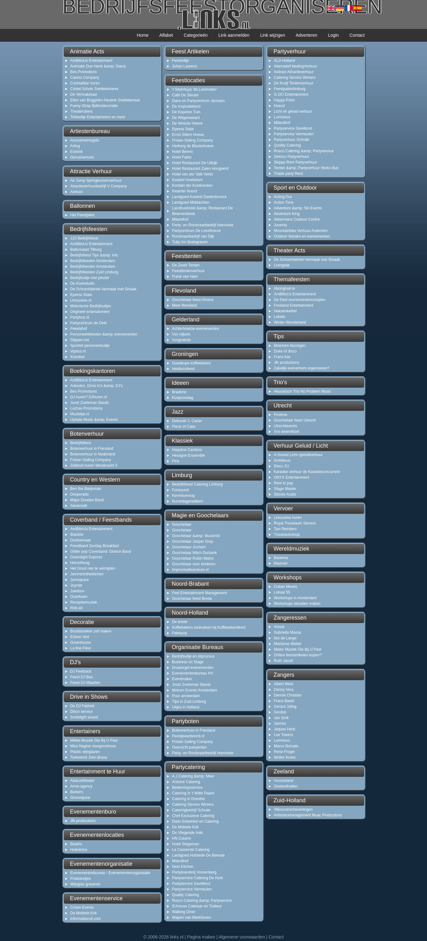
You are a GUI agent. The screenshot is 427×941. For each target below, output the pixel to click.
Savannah (78, 505)
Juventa (280, 225)
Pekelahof (78, 328)
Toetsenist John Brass (88, 757)
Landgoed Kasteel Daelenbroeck (199, 197)
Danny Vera (284, 689)
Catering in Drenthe (188, 799)
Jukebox (77, 591)
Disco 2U (281, 466)
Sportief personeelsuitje (90, 345)
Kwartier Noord (184, 191)
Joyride (76, 585)
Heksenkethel (285, 311)
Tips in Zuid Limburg (189, 701)
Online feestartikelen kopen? (298, 655)
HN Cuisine (181, 838)
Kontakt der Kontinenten (192, 185)
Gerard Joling (285, 706)
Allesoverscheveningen (293, 809)
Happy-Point (284, 100)
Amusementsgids (84, 140)
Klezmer (281, 563)
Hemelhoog (80, 563)
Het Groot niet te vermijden (92, 568)
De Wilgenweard (186, 118)
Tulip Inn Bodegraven (190, 242)
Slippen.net (79, 340)
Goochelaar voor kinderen (194, 564)
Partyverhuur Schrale (291, 139)
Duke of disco (285, 351)
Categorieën (196, 35)
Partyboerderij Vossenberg (194, 872)
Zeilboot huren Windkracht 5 (94, 465)
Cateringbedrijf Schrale (191, 810)
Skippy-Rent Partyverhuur (295, 162)
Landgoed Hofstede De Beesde (198, 855)
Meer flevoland (184, 305)
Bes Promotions (83, 72)
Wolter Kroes (285, 757)
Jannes (280, 723)
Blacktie (77, 534)
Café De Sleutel (185, 95)
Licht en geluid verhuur (293, 111)
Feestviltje (180, 60)
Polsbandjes (80, 878)
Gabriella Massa (287, 632)
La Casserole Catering (191, 849)
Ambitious (282, 460)
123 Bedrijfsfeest (84, 238)
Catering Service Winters (193, 804)
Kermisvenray (183, 495)
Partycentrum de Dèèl (88, 323)
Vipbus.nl (78, 351)
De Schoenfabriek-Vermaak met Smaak (103, 289)
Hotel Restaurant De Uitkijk (194, 163)
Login (333, 35)
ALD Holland (284, 60)
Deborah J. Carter (187, 421)
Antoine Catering (186, 782)
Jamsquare (79, 580)
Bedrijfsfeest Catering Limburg (197, 484)
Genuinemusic (82, 157)
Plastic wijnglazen (85, 752)
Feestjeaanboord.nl (188, 736)
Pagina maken (201, 936)
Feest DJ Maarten (85, 682)
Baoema (281, 558)
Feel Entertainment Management (199, 593)
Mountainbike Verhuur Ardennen (301, 231)
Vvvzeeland (283, 780)
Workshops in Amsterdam (295, 598)
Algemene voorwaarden (241, 936)
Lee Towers (283, 735)
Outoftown (79, 596)
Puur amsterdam (186, 696)
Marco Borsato (286, 746)
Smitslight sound (84, 717)
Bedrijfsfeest (80, 443)
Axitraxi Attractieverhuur (294, 72)
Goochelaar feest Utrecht (295, 420)
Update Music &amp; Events (94, 419)
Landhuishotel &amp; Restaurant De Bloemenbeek (202, 211)
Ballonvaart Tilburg (85, 249)
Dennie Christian (288, 695)
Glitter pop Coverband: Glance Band (100, 551)
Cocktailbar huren (85, 83)
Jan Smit (281, 718)
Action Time (284, 202)
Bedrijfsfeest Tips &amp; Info (94, 255)
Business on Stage (188, 662)
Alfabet (166, 35)
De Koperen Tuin (186, 112)
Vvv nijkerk (181, 334)
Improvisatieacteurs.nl (190, 569)
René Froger (284, 752)
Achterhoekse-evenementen (195, 328)
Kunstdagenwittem (187, 501)
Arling (75, 146)
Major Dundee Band (87, 500)
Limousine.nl (80, 300)
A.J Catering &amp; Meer (193, 776)
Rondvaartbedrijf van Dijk (193, 236)
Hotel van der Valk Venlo (192, 174)
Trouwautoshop (287, 534)
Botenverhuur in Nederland (92, 454)
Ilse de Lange (285, 638)
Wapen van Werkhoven (191, 917)
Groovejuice (80, 797)
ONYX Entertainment (291, 477)
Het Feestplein (82, 215)
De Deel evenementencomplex (300, 300)
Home (143, 35)
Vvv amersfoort (286, 431)
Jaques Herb (284, 729)
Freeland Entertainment (293, 305)
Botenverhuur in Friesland (91, 448)
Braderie (179, 392)
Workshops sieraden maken (297, 603)
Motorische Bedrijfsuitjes (90, 306)
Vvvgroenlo (181, 340)
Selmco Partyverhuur (291, 156)
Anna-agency (81, 786)
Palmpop (179, 633)
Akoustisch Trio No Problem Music (302, 391)
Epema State (81, 295)
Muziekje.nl (79, 414)
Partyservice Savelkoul (191, 883)
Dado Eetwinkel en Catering (195, 821)
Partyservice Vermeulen (192, 889)
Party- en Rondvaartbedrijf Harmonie (202, 225)
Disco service (81, 711)
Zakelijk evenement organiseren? (302, 368)
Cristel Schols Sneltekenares (94, 89)
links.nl (176, 936)
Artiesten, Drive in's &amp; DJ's (96, 386)
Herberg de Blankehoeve (193, 146)
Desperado (79, 494)
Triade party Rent (288, 173)
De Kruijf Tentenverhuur (294, 83)
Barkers (76, 792)
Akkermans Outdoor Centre (297, 219)
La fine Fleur (80, 648)
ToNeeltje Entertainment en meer (97, 117)
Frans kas (282, 357)
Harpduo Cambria (187, 450)
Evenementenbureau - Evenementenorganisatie (110, 873)
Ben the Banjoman (85, 489)
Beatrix (76, 844)
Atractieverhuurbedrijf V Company (98, 186)
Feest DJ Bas (81, 677)
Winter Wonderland (290, 322)
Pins (175, 461)
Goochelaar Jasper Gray (192, 541)
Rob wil (76, 608)
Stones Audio (285, 494)
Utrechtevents (285, 426)
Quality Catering (185, 895)
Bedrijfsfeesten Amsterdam (92, 261)
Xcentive (77, 357)
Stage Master (285, 489)
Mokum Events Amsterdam (194, 690)
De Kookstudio (82, 283)
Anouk (279, 627)
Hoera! (279, 106)
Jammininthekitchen (87, 574)
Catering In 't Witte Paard (193, 793)
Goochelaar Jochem (189, 547)
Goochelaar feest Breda (192, 598)
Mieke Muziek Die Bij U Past (94, 740)
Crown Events (82, 907)
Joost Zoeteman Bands (89, 403)
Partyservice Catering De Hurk (197, 878)
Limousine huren (288, 517)
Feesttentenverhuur (188, 271)
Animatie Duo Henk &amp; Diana (98, 66)
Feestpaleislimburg (290, 89)
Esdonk (76, 151)
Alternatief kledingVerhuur (295, 66)
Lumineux (282, 117)
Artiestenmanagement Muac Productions (308, 815)
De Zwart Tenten (186, 265)
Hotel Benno (182, 151)
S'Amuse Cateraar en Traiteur (197, 906)
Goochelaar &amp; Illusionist (196, 536)
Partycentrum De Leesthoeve (196, 231)
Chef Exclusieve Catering (193, 816)
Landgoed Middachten (191, 202)
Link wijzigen (272, 35)
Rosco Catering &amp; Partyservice (202, 900)
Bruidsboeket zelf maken (91, 631)
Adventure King (287, 214)
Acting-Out (283, 197)
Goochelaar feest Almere (193, 300)
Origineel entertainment (90, 311)
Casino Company (84, 77)
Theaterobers (81, 111)
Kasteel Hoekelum (187, 180)
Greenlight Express (86, 557)
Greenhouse (80, 642)
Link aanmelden (233, 35)
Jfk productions (83, 821)
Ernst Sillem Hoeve (188, 134)
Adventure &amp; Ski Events (298, 208)
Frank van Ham (185, 276)
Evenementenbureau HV (192, 673)
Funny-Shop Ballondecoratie (94, 106)
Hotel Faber (182, 157)
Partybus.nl (79, 317)
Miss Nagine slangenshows (93, 746)
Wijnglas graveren (85, 884)
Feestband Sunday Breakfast (94, 546)
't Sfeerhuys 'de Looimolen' (194, 89)
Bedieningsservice (187, 787)
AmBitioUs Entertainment (91, 60)
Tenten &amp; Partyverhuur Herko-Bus (306, 168)
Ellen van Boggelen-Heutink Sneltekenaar (105, 100)
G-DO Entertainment (291, 94)
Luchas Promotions (86, 408)
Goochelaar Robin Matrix (193, 558)
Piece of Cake (184, 426)
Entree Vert (79, 637)
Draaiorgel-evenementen (193, 667)
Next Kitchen (183, 866)
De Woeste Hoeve (187, 123)
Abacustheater (82, 780)
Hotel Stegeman (185, 844)
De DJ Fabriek (82, 706)
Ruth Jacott (283, 661)
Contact (356, 35)
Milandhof (180, 219)
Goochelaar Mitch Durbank (194, 553)
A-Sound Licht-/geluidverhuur (298, 455)
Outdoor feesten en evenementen (302, 236)
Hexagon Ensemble (188, 455)
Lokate (279, 317)
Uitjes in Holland (186, 707)
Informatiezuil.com (85, 919)
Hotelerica (78, 849)
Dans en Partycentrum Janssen (198, 101)
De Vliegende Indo (187, 833)
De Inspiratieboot (186, 106)
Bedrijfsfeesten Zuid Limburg (94, 272)
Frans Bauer (284, 701)
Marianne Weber (288, 644)
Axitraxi (76, 192)
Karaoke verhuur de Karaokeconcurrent (307, 472)
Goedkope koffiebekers (191, 363)
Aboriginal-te (284, 288)
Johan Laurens (184, 66)
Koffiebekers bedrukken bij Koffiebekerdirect (209, 627)
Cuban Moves (285, 586)
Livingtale (282, 265)
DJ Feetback (80, 671)
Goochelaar (182, 524)
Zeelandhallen (286, 786)
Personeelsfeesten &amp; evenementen (103, 334)
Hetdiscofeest (183, 369)
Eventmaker (182, 679)
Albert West (283, 684)
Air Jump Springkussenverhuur (96, 180)
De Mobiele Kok (83, 913)
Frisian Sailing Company (90, 460)
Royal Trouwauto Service (295, 523)
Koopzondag (182, 397)
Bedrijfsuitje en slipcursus (193, 656)
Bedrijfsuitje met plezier (89, 278)
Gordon (280, 712)
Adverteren (306, 35)
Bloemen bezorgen (290, 345)
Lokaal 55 (282, 592)
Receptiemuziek (83, 602)
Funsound (180, 490)
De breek (180, 622)
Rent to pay (283, 483)
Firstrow (280, 414)
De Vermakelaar (83, 94)
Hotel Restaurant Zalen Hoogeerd (200, 168)
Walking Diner (183, 912)
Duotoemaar (80, 540)
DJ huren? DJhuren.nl (88, 397)
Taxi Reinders (285, 529)
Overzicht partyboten (189, 747)
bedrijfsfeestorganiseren (214, 13)
